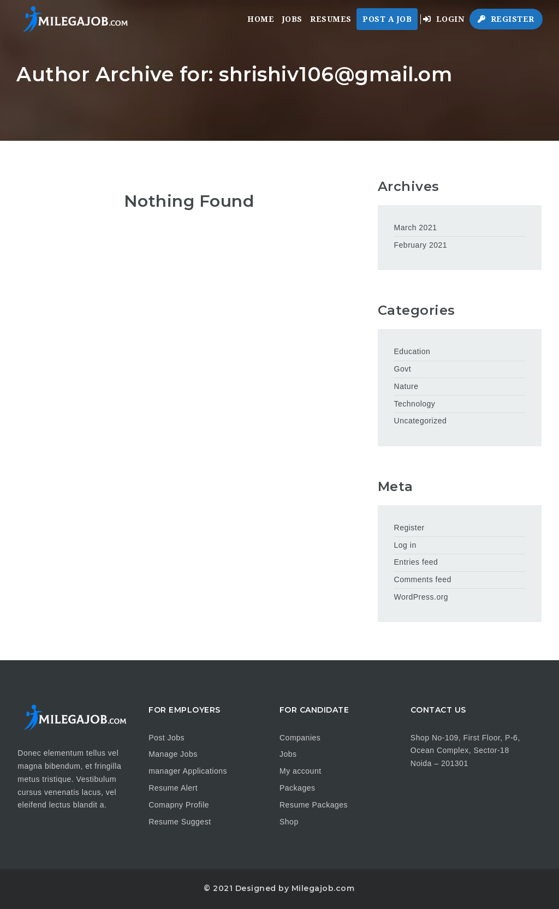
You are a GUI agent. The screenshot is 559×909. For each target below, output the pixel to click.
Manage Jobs (173, 754)
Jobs (292, 19)
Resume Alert (173, 788)
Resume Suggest (179, 821)
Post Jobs (166, 737)
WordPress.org (421, 597)
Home (260, 19)
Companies (300, 737)
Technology (415, 403)
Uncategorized (420, 420)
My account (301, 771)
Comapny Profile (178, 804)
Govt (403, 368)
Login (444, 19)
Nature (406, 386)
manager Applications (187, 771)
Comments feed (422, 579)
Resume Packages (314, 804)
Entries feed (416, 562)
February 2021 (421, 245)
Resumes (331, 19)
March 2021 (415, 227)
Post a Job (387, 19)
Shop (289, 821)
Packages (297, 788)
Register (506, 19)
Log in (405, 545)
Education (412, 351)
